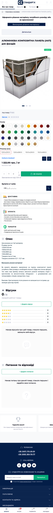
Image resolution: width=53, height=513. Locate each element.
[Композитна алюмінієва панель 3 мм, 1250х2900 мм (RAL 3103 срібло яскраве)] (41, 138)
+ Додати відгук (26, 304)
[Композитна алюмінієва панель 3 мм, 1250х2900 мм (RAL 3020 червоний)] (41, 126)
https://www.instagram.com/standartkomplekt (24, 465)
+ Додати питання (26, 372)
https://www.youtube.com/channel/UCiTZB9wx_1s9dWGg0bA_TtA (34, 465)
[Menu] (3, 2)
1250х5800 (17, 152)
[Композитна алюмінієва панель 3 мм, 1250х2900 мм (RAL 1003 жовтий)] (28, 126)
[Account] (51, 2)
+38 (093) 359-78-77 (26, 454)
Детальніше (26, 32)
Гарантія (12, 227)
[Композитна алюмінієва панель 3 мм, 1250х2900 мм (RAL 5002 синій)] (3, 138)
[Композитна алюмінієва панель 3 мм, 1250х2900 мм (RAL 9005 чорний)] (3, 126)
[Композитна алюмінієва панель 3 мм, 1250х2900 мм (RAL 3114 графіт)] (16, 138)
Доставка (12, 196)
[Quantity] (8, 173)
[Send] (48, 188)
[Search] (6, 2)
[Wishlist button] (44, 159)
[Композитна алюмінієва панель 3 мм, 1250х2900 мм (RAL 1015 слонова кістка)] (22, 126)
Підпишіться (41, 477)
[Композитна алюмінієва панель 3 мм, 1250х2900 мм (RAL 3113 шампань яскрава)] (48, 138)
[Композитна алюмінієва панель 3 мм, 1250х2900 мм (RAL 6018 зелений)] (9, 132)
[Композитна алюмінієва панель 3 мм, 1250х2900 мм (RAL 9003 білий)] (9, 126)
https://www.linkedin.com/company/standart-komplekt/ (29, 465)
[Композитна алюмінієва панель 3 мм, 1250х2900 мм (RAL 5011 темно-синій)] (9, 138)
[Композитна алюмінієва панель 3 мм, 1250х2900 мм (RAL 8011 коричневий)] (3, 132)
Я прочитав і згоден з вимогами (28, 481)
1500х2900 (29, 152)
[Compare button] (49, 159)
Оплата (11, 212)
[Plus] (13, 173)
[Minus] (4, 173)
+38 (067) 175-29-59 (26, 451)
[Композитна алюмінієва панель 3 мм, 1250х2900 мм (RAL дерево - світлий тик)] (35, 144)
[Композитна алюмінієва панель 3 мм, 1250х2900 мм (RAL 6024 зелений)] (16, 132)
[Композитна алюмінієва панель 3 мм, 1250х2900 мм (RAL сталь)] (16, 144)
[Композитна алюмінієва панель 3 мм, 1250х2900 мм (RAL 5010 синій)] (48, 132)
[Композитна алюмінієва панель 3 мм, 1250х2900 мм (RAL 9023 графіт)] (22, 138)
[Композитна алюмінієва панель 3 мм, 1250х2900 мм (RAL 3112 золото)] (3, 144)
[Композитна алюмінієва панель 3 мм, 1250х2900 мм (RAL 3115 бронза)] (9, 144)
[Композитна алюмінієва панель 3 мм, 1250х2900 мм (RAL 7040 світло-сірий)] (16, 126)
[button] (23, 105)
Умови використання (25, 481)
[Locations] (47, 2)
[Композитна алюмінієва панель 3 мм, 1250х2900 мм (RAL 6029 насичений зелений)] (22, 132)
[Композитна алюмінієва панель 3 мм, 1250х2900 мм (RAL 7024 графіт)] (28, 138)
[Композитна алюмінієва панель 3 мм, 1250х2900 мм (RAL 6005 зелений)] (28, 132)
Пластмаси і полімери (12, 12)
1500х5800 (42, 152)
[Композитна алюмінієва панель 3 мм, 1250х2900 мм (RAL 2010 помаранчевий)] (35, 126)
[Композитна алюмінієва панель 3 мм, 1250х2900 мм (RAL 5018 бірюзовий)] (35, 132)
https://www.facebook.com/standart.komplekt (19, 465)
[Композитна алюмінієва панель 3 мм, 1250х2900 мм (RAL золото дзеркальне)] (28, 144)
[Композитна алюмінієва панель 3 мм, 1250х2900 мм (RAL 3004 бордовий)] (48, 126)
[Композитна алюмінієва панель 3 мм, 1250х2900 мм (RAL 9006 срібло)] (35, 138)
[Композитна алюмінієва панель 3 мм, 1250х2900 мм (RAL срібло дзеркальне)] (22, 144)
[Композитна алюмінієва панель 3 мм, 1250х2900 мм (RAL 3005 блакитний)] (41, 132)
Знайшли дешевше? (8, 158)
